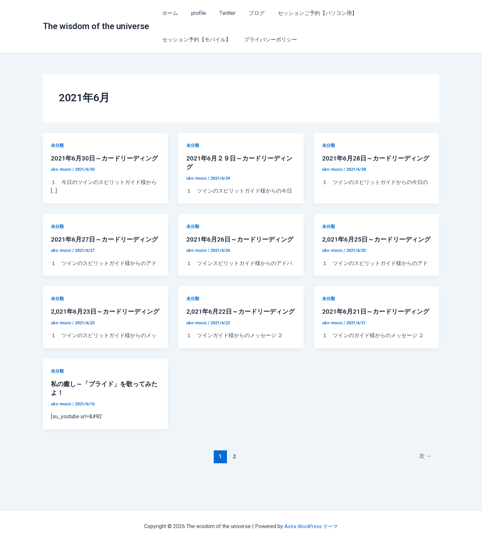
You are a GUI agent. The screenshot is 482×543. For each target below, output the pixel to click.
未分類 (58, 145)
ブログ (247, 13)
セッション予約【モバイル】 (390, 13)
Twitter (221, 13)
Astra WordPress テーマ (311, 526)
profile (194, 13)
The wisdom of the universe (96, 26)
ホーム (169, 13)
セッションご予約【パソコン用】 (305, 13)
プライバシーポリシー (187, 39)
